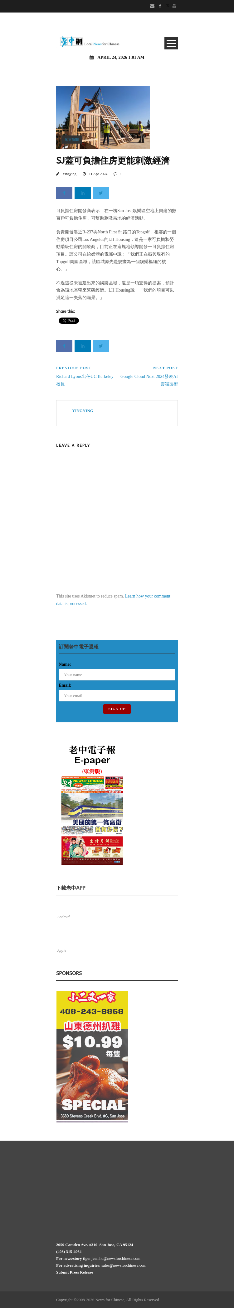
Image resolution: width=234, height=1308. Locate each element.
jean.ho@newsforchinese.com (116, 1258)
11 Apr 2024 (98, 174)
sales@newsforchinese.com (123, 1265)
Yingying (69, 174)
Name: (65, 664)
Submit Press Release (74, 1272)
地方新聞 (72, 139)
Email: (65, 685)
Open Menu (171, 43)
